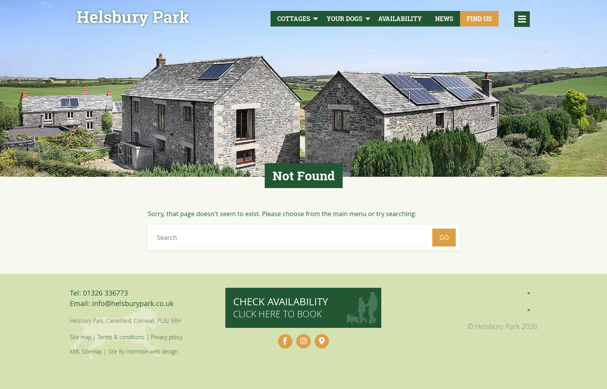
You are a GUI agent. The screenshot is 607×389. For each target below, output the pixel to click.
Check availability (280, 307)
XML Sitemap (86, 351)
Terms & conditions (121, 337)
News (444, 18)
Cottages (293, 18)
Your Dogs (345, 18)
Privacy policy (166, 337)
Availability (400, 18)
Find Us (479, 18)
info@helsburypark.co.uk (132, 303)
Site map (80, 337)
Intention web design (152, 351)
